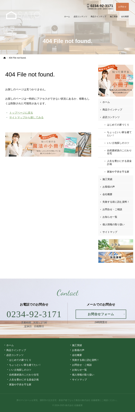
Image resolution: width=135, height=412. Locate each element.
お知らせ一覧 (109, 216)
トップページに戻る (21, 112)
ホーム (106, 102)
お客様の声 (108, 186)
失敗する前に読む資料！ (116, 201)
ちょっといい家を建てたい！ (119, 134)
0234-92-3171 (34, 314)
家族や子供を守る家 (118, 171)
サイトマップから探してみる (26, 117)
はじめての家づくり (118, 124)
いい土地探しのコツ (118, 142)
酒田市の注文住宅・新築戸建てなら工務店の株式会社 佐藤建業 (69, 400)
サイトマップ (109, 232)
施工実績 (107, 179)
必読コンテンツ (111, 117)
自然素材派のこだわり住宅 (119, 152)
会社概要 (107, 194)
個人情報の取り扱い (113, 224)
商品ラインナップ (112, 109)
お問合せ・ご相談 (112, 209)
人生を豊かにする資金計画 (119, 163)
